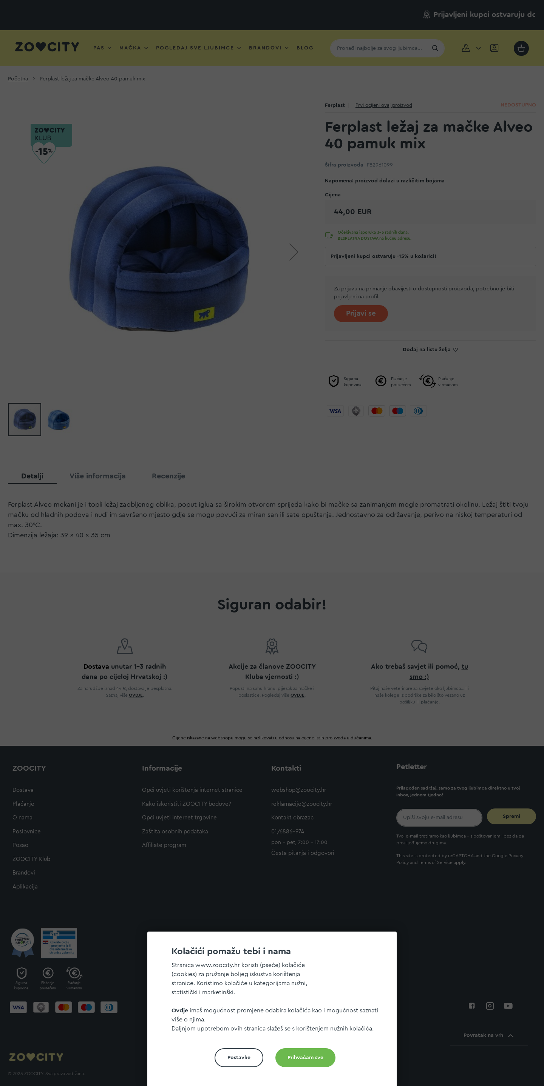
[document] (275, 1012)
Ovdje (180, 1010)
